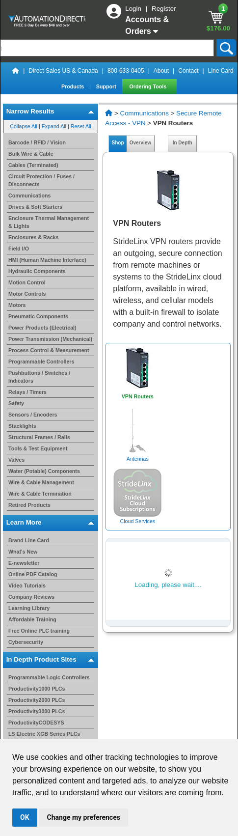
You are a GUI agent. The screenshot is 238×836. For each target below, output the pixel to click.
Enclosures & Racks (33, 237)
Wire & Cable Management (41, 482)
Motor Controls (27, 294)
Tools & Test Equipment (37, 448)
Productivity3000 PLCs (36, 711)
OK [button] (24, 817)
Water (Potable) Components (44, 471)
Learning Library (29, 608)
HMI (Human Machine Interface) (47, 260)
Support (107, 86)
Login (134, 8)
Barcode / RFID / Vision (37, 142)
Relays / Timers (27, 392)
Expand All (54, 126)
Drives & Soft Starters (35, 207)
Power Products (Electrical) (42, 328)
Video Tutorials (27, 585)
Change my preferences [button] (83, 817)
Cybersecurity (25, 642)
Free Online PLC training (39, 631)
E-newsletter (23, 563)
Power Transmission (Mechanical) (50, 339)
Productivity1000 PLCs (36, 689)
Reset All (81, 126)
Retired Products (29, 505)
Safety (16, 403)
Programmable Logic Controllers (49, 677)
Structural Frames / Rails (39, 437)
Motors (17, 305)
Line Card (221, 70)
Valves (16, 460)
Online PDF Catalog (32, 574)
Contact (188, 70)
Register (164, 8)
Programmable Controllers (41, 361)
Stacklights (22, 426)
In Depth (182, 142)
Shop (118, 142)
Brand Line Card (28, 540)
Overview (140, 142)
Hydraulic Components (37, 271)
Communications (29, 195)
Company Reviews (31, 597)
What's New (22, 552)
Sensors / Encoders (32, 415)
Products (73, 86)
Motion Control (27, 282)
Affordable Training (32, 619)
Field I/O (18, 248)
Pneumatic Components (38, 316)
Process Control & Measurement (48, 350)
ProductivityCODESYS (36, 722)
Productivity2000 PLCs (36, 700)
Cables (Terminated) (33, 165)
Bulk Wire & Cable (30, 154)
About (161, 70)
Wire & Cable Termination (40, 494)
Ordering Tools (149, 86)
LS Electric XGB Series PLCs (44, 734)
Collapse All (23, 126)
